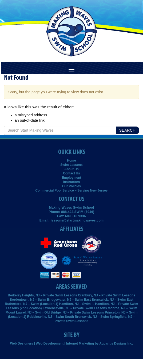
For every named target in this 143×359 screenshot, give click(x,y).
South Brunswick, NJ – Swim (87, 317)
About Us (71, 169)
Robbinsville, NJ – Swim (45, 317)
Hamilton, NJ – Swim (76, 304)
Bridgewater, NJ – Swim (65, 299)
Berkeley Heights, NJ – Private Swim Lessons (42, 295)
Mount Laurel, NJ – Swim (24, 312)
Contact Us (71, 173)
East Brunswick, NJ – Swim (105, 299)
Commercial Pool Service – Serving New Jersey (71, 190)
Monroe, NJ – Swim (122, 308)
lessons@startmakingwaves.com (77, 220)
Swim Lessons (71, 165)
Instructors (71, 182)
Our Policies (71, 186)
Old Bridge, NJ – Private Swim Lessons (74, 312)
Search (127, 130)
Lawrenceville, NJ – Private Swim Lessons (75, 308)
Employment (71, 178)
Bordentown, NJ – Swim (28, 299)
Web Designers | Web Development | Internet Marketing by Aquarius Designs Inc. (71, 343)
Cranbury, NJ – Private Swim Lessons (106, 295)
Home (71, 160)
